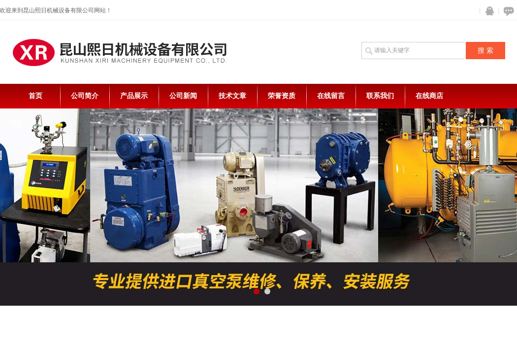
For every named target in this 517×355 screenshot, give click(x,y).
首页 (35, 96)
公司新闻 (183, 96)
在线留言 (331, 96)
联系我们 (380, 96)
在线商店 (429, 96)
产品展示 (134, 96)
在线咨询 (507, 11)
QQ (487, 11)
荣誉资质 (281, 96)
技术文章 (232, 96)
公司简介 (84, 96)
